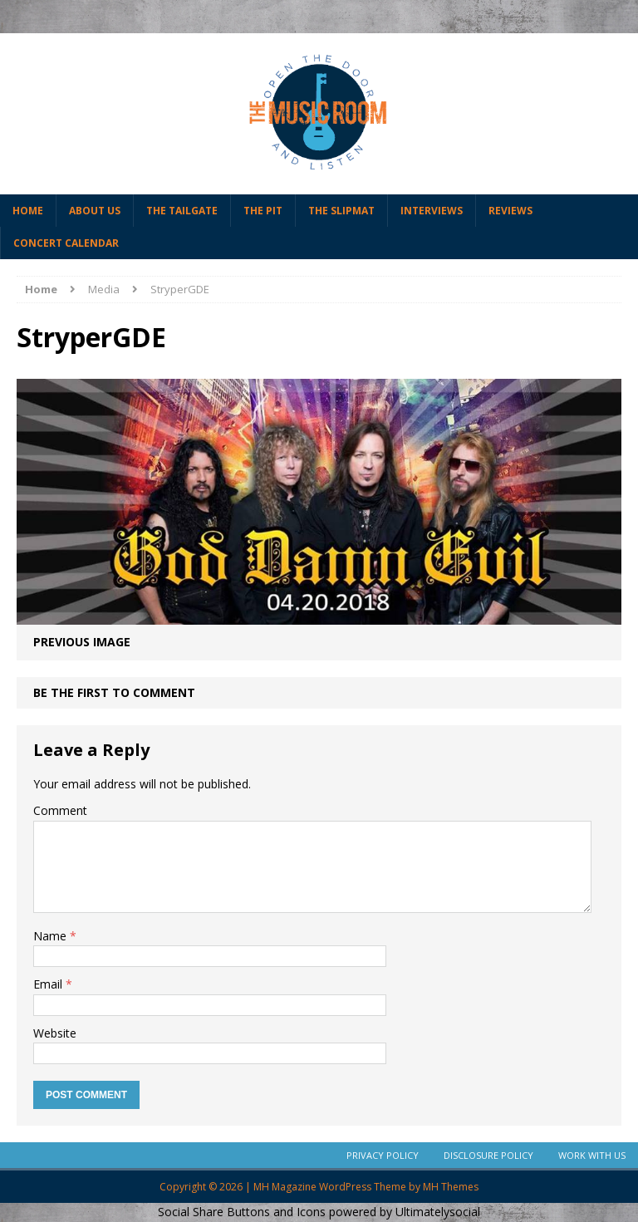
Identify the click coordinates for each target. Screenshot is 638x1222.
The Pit (262, 211)
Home (27, 211)
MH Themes (450, 1187)
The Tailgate (182, 211)
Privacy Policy (382, 1155)
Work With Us (592, 1155)
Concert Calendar (66, 243)
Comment (60, 810)
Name (51, 936)
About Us (94, 211)
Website (54, 1033)
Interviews (431, 211)
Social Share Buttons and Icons (242, 1212)
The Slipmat (341, 211)
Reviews (510, 211)
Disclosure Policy (488, 1155)
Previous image (81, 642)
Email (49, 984)
